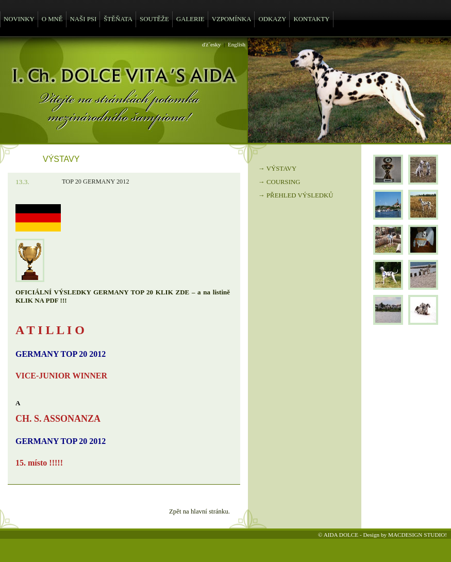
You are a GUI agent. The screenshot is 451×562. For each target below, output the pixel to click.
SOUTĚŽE (154, 19)
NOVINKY (19, 19)
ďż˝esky (211, 44)
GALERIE (190, 19)
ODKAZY (272, 19)
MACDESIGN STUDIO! (417, 535)
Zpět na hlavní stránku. (199, 511)
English (236, 44)
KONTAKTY (311, 19)
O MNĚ (52, 19)
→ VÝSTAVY (277, 168)
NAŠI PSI (83, 19)
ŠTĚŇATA (118, 19)
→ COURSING (279, 182)
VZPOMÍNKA (232, 19)
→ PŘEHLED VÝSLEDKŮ (295, 195)
